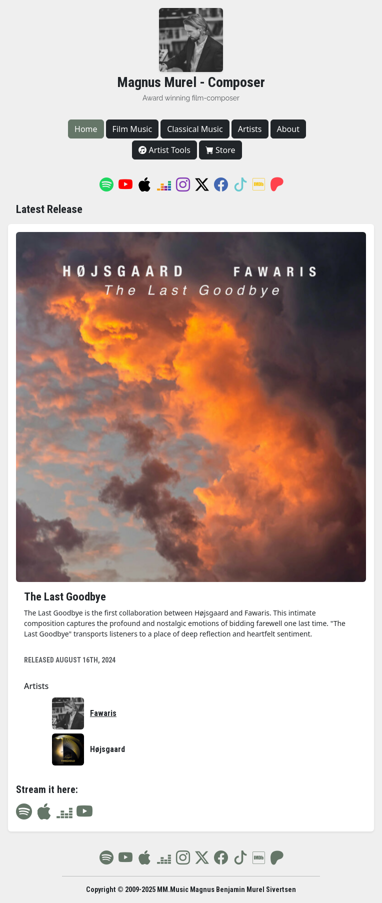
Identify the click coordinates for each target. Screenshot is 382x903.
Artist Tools (164, 150)
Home (86, 129)
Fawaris (103, 713)
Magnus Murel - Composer (191, 82)
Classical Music (195, 129)
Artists (250, 129)
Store (221, 150)
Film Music (132, 129)
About (288, 129)
